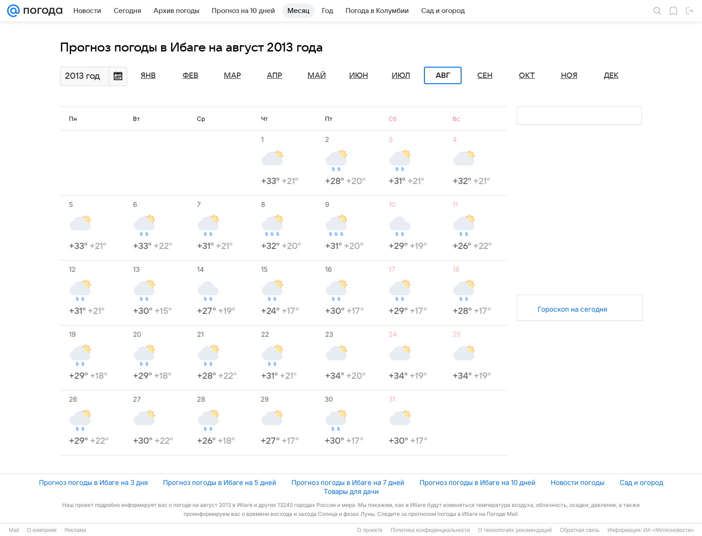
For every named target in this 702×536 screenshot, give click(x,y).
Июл (401, 76)
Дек (611, 76)
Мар (232, 76)
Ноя (569, 76)
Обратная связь (579, 530)
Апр (274, 76)
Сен (484, 76)
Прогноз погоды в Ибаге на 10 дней (477, 482)
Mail (14, 530)
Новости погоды (577, 482)
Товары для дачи (351, 491)
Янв (148, 76)
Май (317, 76)
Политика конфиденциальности (430, 530)
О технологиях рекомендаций (515, 530)
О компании (41, 530)
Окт (527, 76)
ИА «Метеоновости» (668, 530)
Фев (190, 76)
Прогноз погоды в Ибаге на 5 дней (219, 482)
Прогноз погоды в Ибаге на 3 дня (93, 482)
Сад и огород (641, 482)
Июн (358, 76)
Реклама (75, 530)
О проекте (370, 530)
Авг (443, 76)
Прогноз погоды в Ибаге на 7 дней (347, 482)
